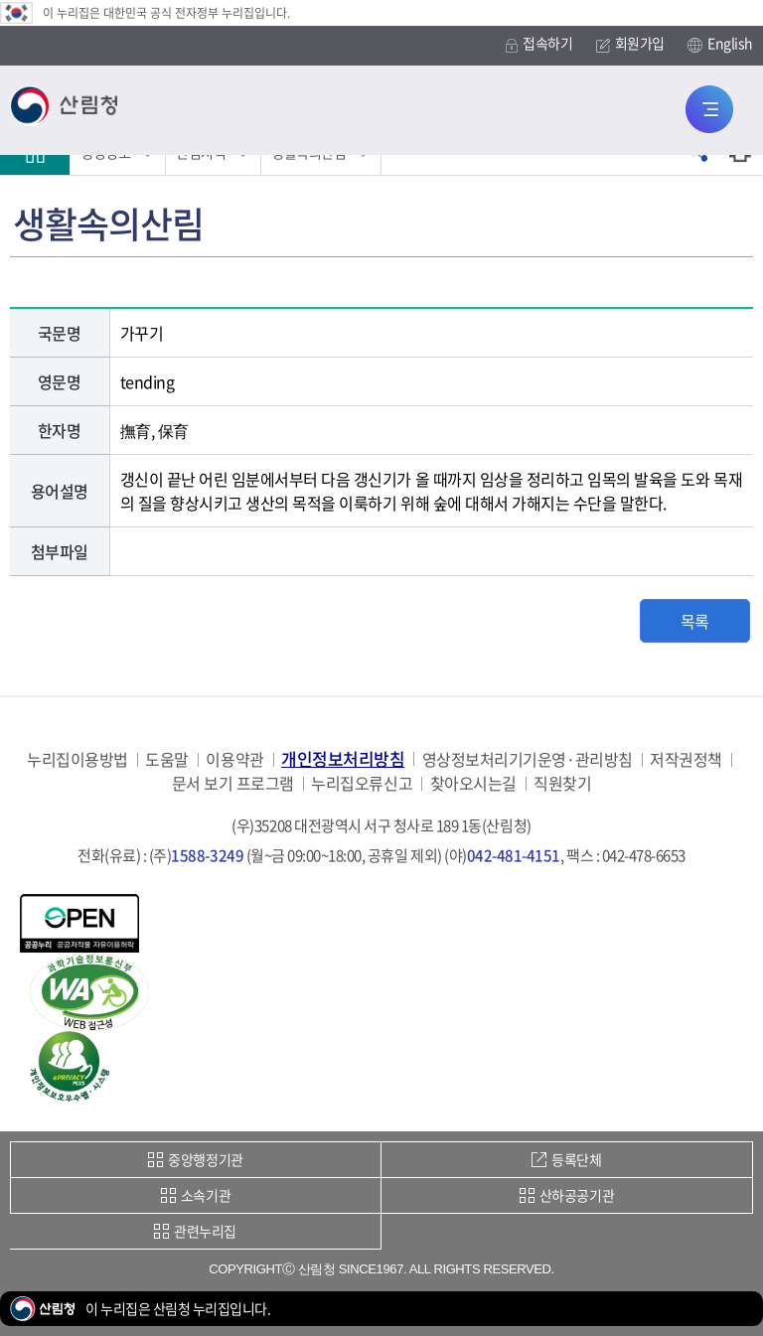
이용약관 (234, 759)
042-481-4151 (513, 855)
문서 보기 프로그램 (233, 783)
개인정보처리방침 (342, 758)
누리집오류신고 (361, 783)
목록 (695, 621)
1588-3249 (207, 855)
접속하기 (539, 43)
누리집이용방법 (77, 759)
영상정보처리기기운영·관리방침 (527, 759)
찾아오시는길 (473, 783)
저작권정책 (686, 759)
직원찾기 (562, 783)
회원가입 (630, 43)
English (720, 44)
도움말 (167, 759)
